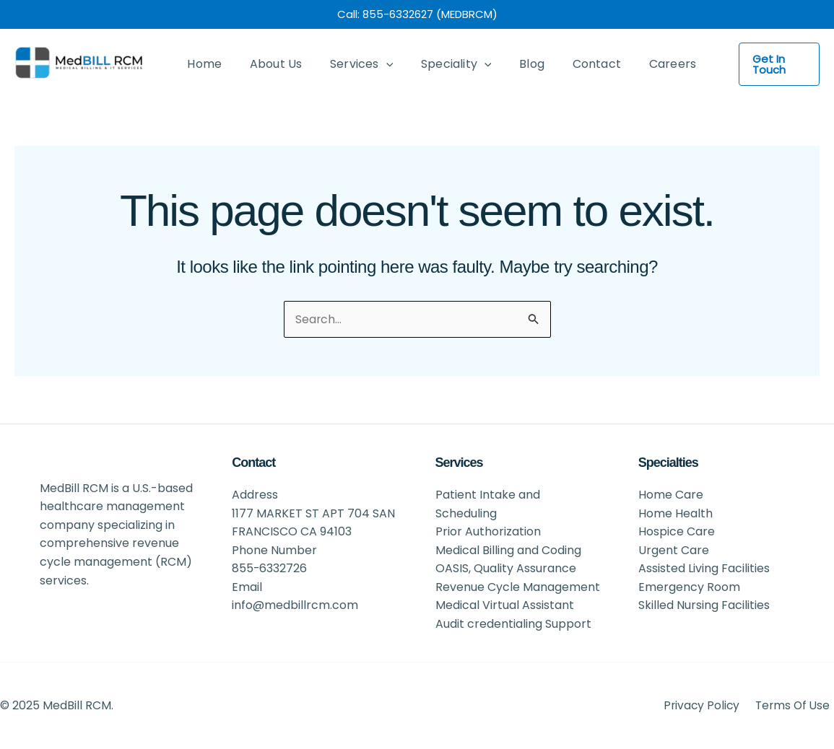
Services (349, 64)
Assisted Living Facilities (704, 568)
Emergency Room (689, 586)
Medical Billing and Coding (508, 549)
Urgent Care (673, 549)
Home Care (670, 494)
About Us (269, 64)
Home (202, 64)
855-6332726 (270, 568)
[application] (374, 64)
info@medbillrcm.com (295, 605)
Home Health (675, 512)
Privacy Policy (706, 705)
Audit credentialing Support (513, 623)
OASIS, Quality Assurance (505, 568)
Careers (640, 64)
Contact (570, 64)
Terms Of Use (795, 705)
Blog (510, 64)
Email (247, 586)
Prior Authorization (488, 530)
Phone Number (274, 549)
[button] (772, 64)
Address (255, 494)
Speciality (439, 64)
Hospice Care (676, 530)
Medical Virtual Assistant (504, 605)
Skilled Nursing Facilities (704, 605)
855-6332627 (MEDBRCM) (430, 14)
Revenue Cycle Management (517, 586)
